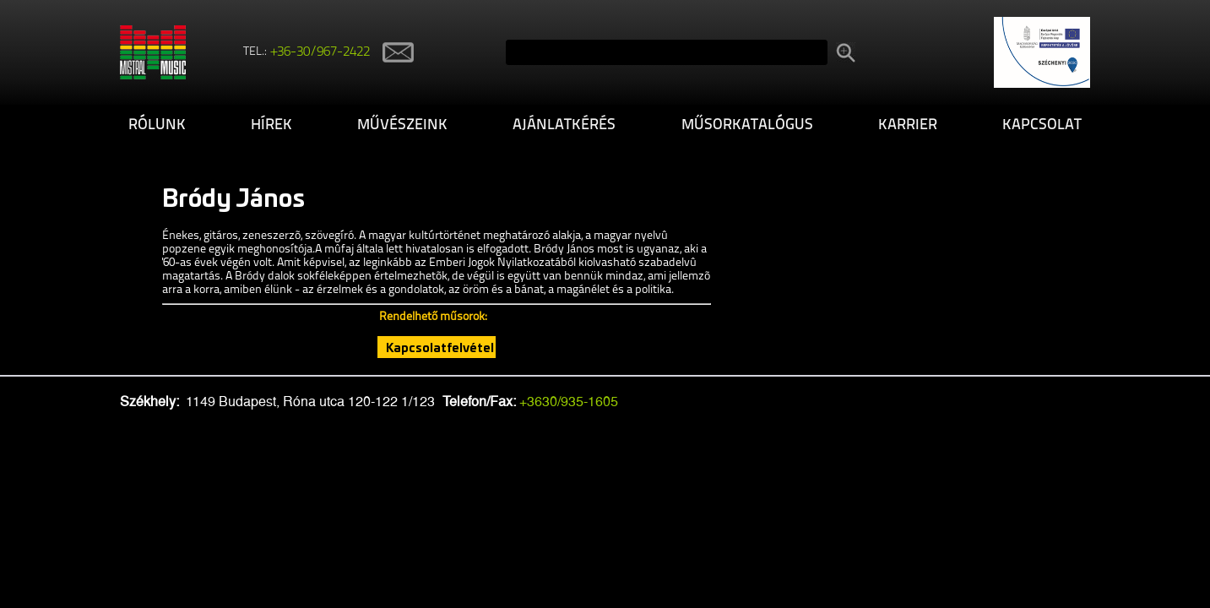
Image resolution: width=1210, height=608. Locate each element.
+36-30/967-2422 (320, 52)
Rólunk (157, 125)
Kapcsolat (1042, 125)
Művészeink (402, 125)
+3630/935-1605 (568, 402)
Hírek (271, 125)
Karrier (907, 125)
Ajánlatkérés (564, 125)
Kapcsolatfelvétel (440, 347)
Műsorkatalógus (747, 125)
